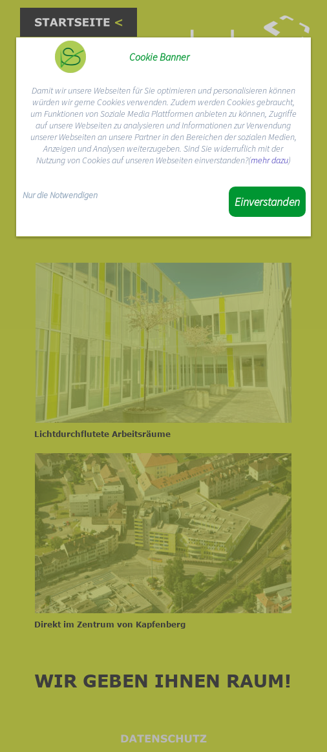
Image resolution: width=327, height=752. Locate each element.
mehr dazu (269, 160)
